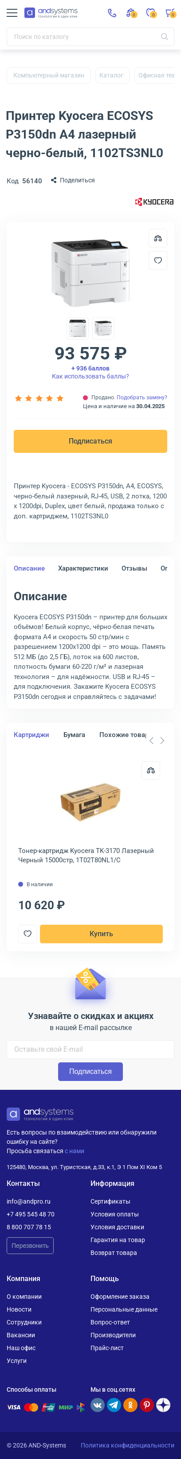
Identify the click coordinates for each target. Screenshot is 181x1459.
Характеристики (83, 568)
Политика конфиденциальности (127, 1445)
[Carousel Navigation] (156, 740)
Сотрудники (24, 1322)
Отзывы (134, 568)
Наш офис (21, 1347)
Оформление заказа (120, 1296)
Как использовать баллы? (90, 372)
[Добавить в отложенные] (158, 260)
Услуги (17, 1360)
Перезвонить (30, 1245)
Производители (113, 1335)
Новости (19, 1309)
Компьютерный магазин (48, 75)
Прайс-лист (107, 1347)
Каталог (111, 75)
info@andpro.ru (29, 1201)
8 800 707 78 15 (29, 1227)
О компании (24, 1296)
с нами (74, 1150)
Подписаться (90, 441)
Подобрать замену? (142, 397)
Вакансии (21, 1335)
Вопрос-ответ (110, 1322)
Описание (29, 568)
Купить (101, 934)
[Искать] (164, 36)
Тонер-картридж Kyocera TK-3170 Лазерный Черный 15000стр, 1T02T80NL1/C (86, 855)
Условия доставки (117, 1227)
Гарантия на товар (117, 1239)
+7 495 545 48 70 (31, 1214)
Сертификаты (110, 1201)
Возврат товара (113, 1252)
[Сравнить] (151, 770)
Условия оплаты (114, 1214)
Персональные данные (123, 1309)
